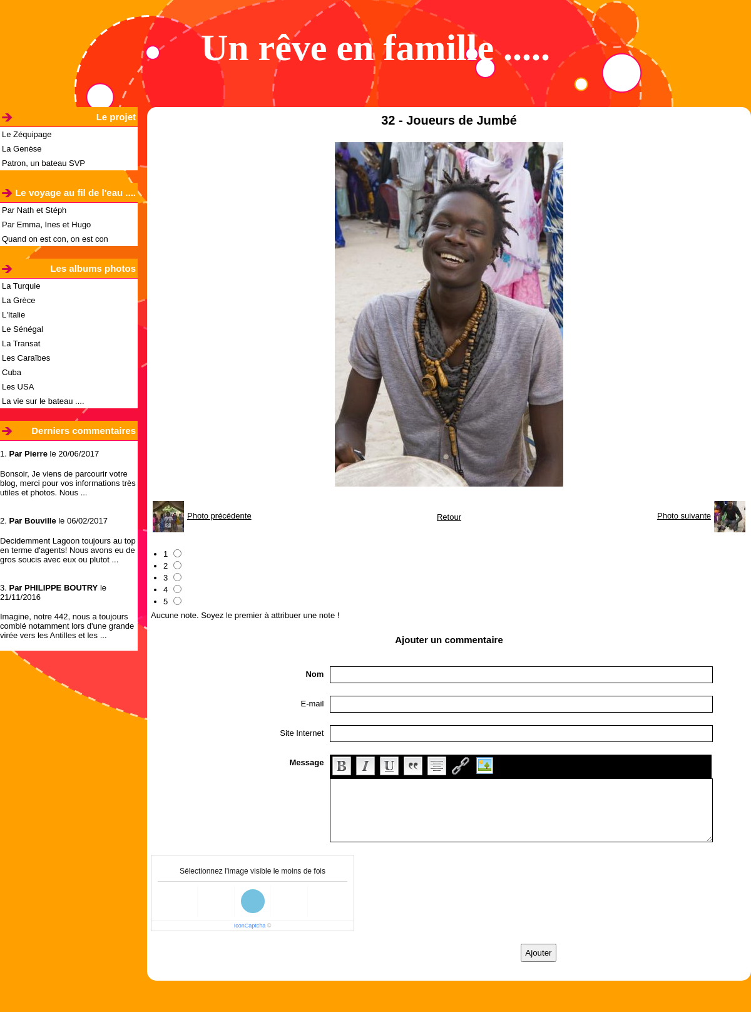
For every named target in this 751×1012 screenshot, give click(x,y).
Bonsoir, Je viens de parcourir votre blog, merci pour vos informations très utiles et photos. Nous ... (68, 483)
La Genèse (22, 148)
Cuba (11, 372)
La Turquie (21, 286)
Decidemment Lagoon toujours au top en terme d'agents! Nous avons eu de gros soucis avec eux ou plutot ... (68, 550)
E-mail (312, 703)
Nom (314, 674)
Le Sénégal (22, 329)
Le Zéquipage (27, 134)
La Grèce (18, 300)
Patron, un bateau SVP (43, 163)
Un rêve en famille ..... (375, 47)
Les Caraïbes (26, 358)
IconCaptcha (250, 925)
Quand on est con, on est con (55, 239)
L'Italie (13, 314)
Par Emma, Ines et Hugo (46, 224)
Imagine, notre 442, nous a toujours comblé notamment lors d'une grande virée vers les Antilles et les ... (67, 626)
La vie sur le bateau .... (43, 401)
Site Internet (302, 733)
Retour (449, 517)
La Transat (21, 343)
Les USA (18, 386)
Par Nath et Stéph (34, 210)
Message (306, 762)
